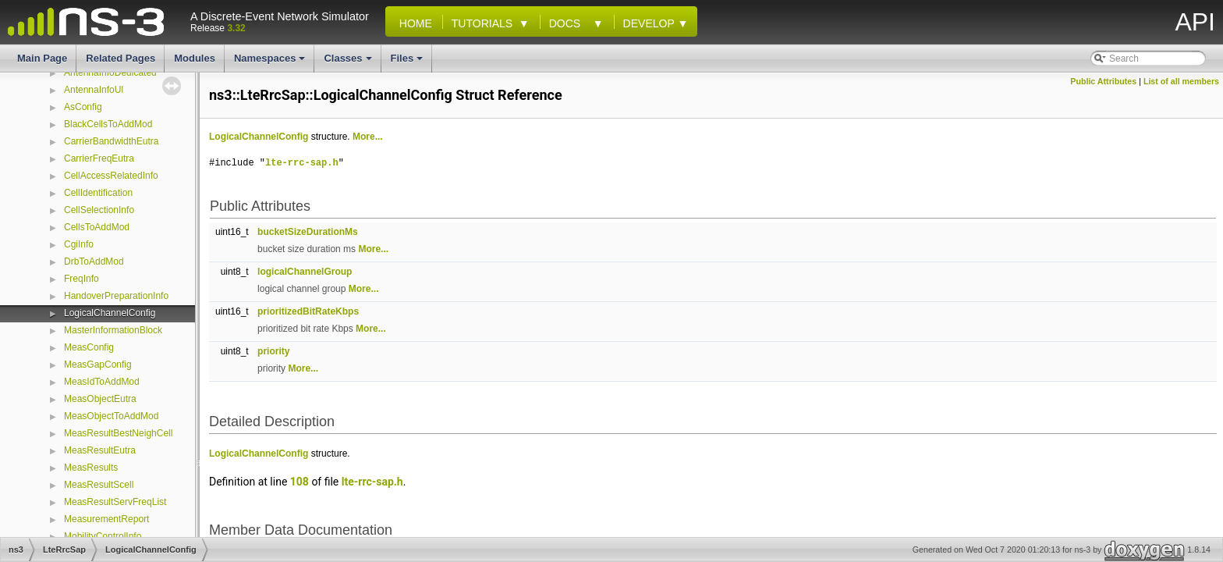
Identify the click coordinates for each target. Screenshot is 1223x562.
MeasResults (91, 467)
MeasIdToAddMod (102, 381)
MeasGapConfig (98, 364)
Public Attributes (1103, 81)
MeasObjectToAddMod (111, 416)
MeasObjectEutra (100, 398)
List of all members (1181, 81)
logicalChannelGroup (304, 271)
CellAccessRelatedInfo (111, 175)
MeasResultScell (98, 484)
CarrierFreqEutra (99, 158)
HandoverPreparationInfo (116, 295)
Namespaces (271, 62)
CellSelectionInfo (99, 210)
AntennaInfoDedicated (110, 72)
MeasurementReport (106, 519)
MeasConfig (89, 347)
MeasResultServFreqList (115, 501)
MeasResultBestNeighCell (118, 433)
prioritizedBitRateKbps (308, 311)
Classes (349, 62)
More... (368, 136)
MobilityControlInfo (102, 536)
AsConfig (83, 106)
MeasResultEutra (100, 450)
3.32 (236, 28)
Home (412, 23)
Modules (194, 58)
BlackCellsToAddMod (108, 124)
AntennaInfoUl (93, 89)
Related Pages (120, 58)
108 (299, 481)
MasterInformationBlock (113, 330)
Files (408, 62)
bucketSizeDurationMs (307, 231)
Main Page (42, 58)
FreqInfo (81, 278)
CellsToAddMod (96, 227)
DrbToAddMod (94, 261)
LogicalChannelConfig (109, 313)
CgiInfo (79, 244)
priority (273, 351)
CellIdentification (98, 192)
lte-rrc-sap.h (302, 162)
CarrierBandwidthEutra (111, 141)
